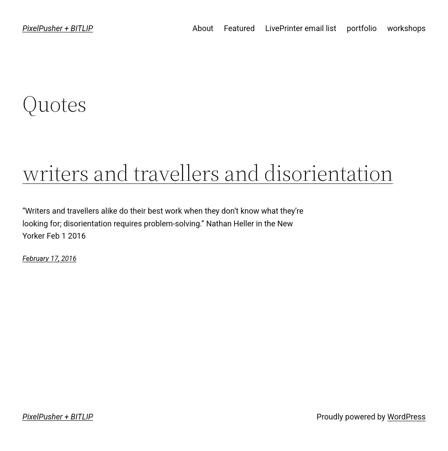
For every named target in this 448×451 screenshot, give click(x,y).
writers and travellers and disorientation (207, 173)
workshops (406, 28)
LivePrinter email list (300, 28)
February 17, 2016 (49, 258)
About (203, 28)
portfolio (362, 28)
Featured (239, 28)
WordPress (406, 416)
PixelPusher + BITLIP (57, 28)
